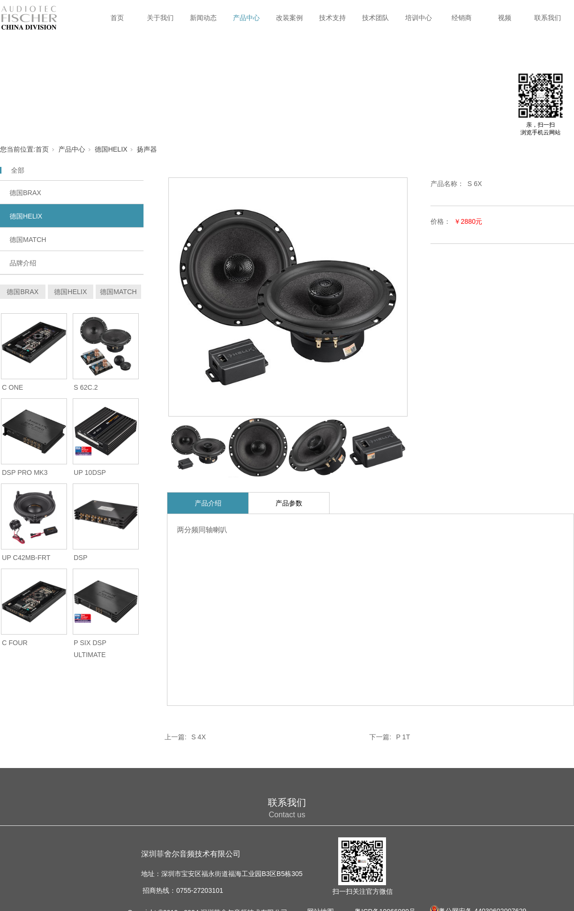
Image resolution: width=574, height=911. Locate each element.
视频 (504, 18)
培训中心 (418, 18)
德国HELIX (111, 149)
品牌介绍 (23, 263)
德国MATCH (28, 239)
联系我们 (547, 18)
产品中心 (246, 18)
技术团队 (375, 18)
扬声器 (147, 149)
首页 (117, 18)
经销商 (462, 18)
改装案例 (289, 18)
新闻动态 (203, 18)
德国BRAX (25, 192)
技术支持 (332, 18)
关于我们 (160, 18)
